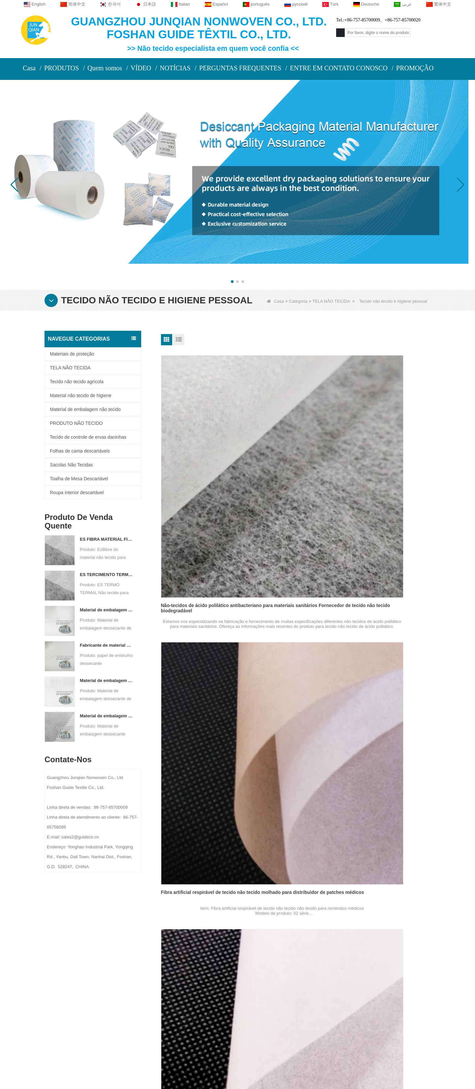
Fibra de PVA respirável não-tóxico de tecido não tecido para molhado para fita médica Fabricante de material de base (202, 710)
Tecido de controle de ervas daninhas (88, 437)
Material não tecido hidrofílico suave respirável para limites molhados (385, 840)
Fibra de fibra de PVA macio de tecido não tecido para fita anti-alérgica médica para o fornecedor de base (294, 580)
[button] (232, 281)
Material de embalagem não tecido (85, 409)
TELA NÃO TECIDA (331, 301)
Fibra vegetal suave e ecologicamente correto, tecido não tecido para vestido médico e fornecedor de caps (387, 710)
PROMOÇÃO (414, 68)
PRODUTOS (61, 68)
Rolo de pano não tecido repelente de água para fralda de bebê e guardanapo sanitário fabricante (202, 840)
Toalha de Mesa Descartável (79, 478)
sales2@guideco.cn (178, 1009)
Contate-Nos (170, 946)
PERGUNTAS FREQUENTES (240, 68)
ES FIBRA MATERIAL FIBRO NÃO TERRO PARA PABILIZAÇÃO (106, 539)
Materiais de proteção (72, 354)
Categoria (298, 301)
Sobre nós (97, 946)
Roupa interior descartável (77, 492)
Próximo (309, 896)
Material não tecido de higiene (80, 395)
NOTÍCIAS (175, 68)
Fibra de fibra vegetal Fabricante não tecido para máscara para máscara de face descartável (294, 710)
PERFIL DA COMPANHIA (107, 961)
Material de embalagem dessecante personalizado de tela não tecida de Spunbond (106, 715)
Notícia (90, 986)
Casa (29, 68)
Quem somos (104, 68)
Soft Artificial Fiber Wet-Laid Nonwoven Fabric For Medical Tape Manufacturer (199, 580)
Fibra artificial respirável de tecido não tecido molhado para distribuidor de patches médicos (295, 451)
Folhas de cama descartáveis (80, 451)
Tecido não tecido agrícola (77, 381)
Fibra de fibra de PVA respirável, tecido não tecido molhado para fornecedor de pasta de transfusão (387, 451)
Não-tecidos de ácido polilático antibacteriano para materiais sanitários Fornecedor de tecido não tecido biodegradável (200, 451)
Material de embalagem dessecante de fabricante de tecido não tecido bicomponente (106, 680)
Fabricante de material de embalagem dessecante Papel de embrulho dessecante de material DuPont (106, 645)
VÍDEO (141, 68)
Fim (329, 896)
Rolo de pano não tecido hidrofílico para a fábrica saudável (291, 840)
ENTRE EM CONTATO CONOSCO (339, 68)
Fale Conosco (99, 973)
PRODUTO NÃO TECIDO (76, 423)
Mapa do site (97, 999)
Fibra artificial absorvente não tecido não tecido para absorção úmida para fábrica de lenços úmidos (386, 580)
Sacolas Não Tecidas (71, 464)
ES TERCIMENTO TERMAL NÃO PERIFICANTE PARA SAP (106, 574)
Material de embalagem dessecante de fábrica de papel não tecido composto (106, 609)
